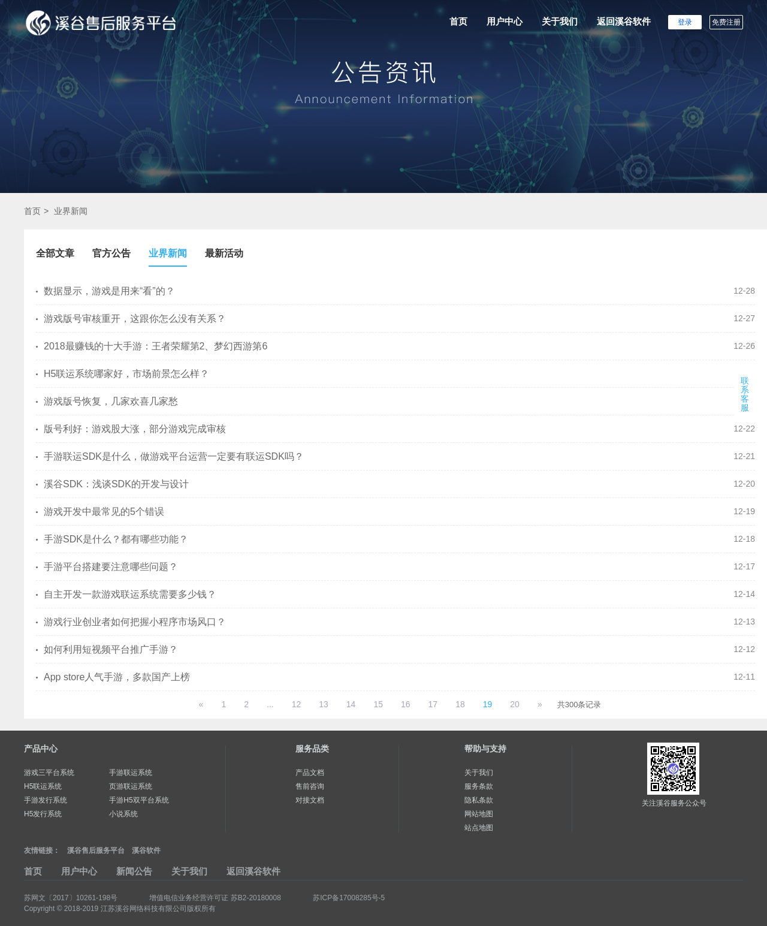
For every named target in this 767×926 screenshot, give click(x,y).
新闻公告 (134, 871)
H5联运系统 (43, 786)
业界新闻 (70, 211)
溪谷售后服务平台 (96, 850)
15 (378, 704)
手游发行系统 (45, 800)
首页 (458, 21)
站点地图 (478, 828)
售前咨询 (309, 786)
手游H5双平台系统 (138, 800)
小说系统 (123, 814)
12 (296, 704)
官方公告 (111, 253)
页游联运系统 (130, 786)
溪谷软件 (146, 850)
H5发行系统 (43, 814)
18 (460, 704)
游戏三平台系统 (49, 772)
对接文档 (309, 800)
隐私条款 (478, 800)
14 (351, 704)
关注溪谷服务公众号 (674, 803)
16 (405, 704)
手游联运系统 (130, 772)
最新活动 (224, 253)
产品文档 (309, 772)
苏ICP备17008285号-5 (349, 898)
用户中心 (505, 21)
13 (323, 704)
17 (433, 704)
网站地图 (478, 814)
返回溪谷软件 (624, 21)
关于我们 (560, 21)
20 (515, 704)
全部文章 (55, 253)
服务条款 (478, 786)
